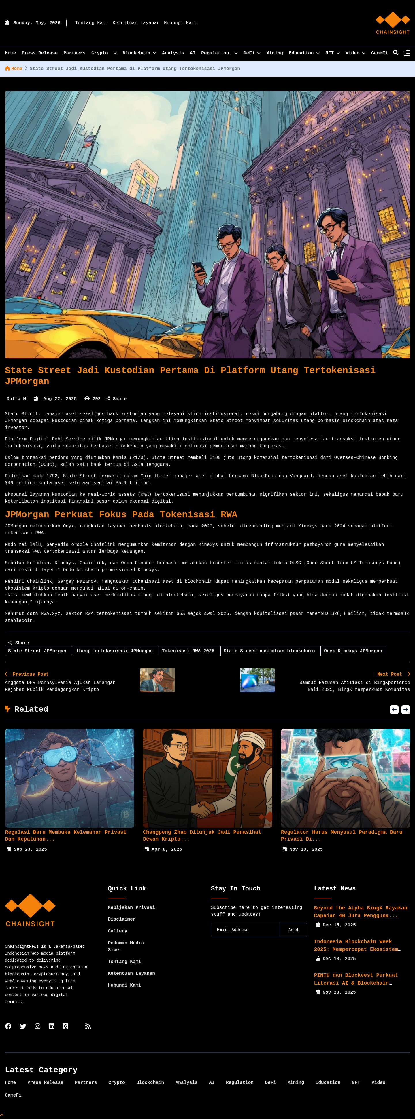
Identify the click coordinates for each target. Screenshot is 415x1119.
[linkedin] (51, 1027)
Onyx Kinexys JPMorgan (353, 651)
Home (13, 68)
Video (355, 53)
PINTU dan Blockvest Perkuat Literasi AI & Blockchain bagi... (356, 983)
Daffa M (16, 399)
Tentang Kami (91, 23)
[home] (393, 23)
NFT (332, 53)
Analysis (173, 53)
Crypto (104, 53)
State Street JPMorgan (38, 651)
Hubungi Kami (180, 23)
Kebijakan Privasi (131, 907)
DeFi (252, 53)
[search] (395, 53)
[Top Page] (1, 1115)
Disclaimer (122, 919)
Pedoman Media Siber (126, 947)
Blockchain (139, 53)
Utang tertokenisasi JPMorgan (115, 651)
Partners (74, 53)
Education (304, 53)
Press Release (40, 53)
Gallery (117, 931)
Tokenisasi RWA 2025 (189, 651)
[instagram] (37, 1027)
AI (192, 53)
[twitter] (23, 1027)
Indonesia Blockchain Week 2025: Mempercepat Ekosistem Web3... (356, 949)
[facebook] (8, 1027)
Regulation (219, 53)
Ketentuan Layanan (136, 23)
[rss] (88, 1027)
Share (116, 399)
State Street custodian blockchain (271, 651)
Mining (274, 53)
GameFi (379, 53)
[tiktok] (65, 1027)
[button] (394, 709)
